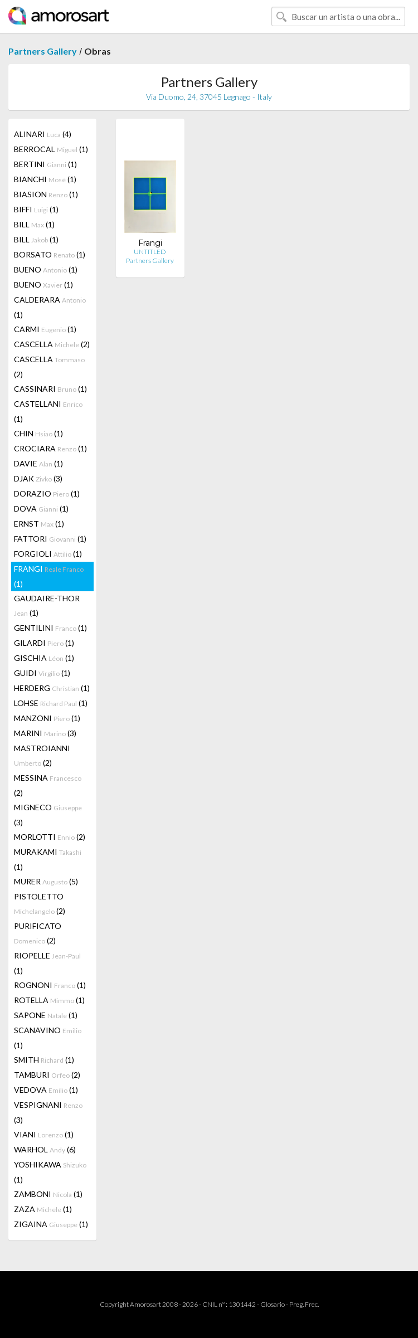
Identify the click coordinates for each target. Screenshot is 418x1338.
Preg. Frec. (304, 1304)
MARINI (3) (45, 733)
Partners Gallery (42, 51)
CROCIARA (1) (50, 448)
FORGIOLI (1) (48, 553)
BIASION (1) (46, 194)
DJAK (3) (38, 478)
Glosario (272, 1304)
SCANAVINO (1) (47, 1037)
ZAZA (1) (43, 1209)
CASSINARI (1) (50, 388)
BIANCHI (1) (45, 179)
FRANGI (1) (49, 576)
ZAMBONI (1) (48, 1194)
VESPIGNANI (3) (48, 1112)
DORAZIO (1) (47, 493)
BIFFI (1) (36, 209)
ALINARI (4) (42, 134)
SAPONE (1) (45, 1015)
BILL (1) (34, 224)
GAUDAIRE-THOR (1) (47, 605)
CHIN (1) (38, 433)
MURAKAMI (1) (47, 859)
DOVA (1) (41, 508)
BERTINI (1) (45, 164)
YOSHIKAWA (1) (50, 1172)
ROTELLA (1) (49, 1000)
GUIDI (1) (42, 673)
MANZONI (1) (47, 718)
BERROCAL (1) (51, 149)
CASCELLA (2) (52, 344)
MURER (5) (46, 881)
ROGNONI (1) (50, 985)
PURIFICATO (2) (37, 933)
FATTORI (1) (50, 538)
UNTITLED (150, 251)
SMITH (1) (44, 1059)
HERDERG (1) (52, 688)
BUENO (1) (45, 269)
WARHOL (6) (45, 1149)
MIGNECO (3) (48, 814)
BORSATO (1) (49, 254)
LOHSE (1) (51, 703)
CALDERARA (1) (50, 307)
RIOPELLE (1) (47, 963)
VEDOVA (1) (46, 1089)
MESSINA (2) (47, 785)
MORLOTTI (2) (49, 836)
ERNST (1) (39, 523)
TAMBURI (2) (47, 1074)
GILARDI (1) (44, 643)
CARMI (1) (45, 329)
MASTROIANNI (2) (42, 755)
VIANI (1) (44, 1134)
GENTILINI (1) (50, 627)
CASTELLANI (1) (48, 411)
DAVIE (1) (38, 463)
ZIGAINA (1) (51, 1224)
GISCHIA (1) (44, 658)
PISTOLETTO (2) (39, 904)
